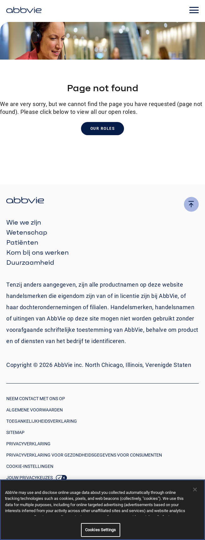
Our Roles (102, 128)
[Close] (195, 489)
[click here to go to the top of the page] (191, 204)
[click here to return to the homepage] (23, 11)
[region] (102, 509)
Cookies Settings (100, 529)
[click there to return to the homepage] (102, 201)
